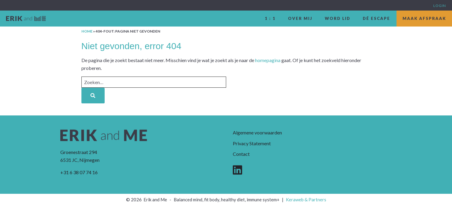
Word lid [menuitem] (337, 18)
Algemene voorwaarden (257, 132)
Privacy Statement (252, 143)
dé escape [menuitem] (376, 18)
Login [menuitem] (439, 5)
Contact (241, 154)
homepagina (267, 60)
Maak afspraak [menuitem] (424, 18)
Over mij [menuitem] (300, 18)
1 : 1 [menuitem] (270, 18)
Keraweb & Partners (306, 199)
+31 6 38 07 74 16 (79, 172)
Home (87, 31)
